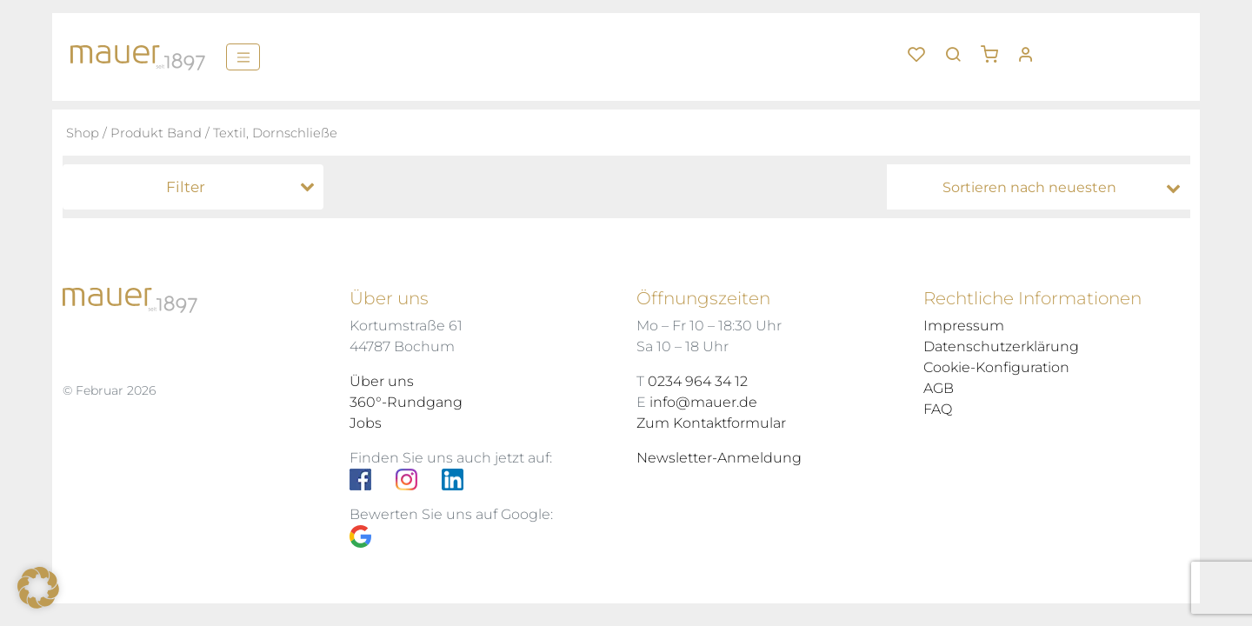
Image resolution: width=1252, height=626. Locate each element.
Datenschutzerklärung (1001, 346)
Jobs (366, 423)
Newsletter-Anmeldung (719, 458)
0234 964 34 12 (698, 381)
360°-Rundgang (406, 402)
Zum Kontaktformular (711, 423)
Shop (82, 133)
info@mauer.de (703, 402)
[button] (995, 48)
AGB (938, 388)
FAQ (937, 409)
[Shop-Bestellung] (1043, 187)
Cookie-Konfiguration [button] (996, 367)
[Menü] (243, 56)
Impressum (963, 325)
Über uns (382, 381)
